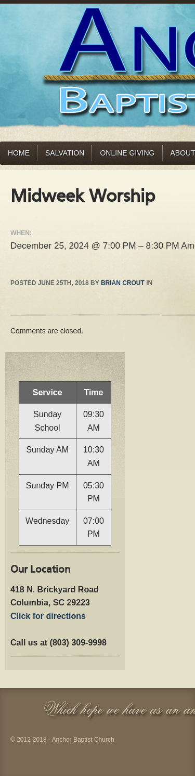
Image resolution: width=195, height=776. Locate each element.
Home (19, 153)
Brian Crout (123, 283)
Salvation (64, 153)
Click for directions (48, 616)
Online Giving (127, 153)
